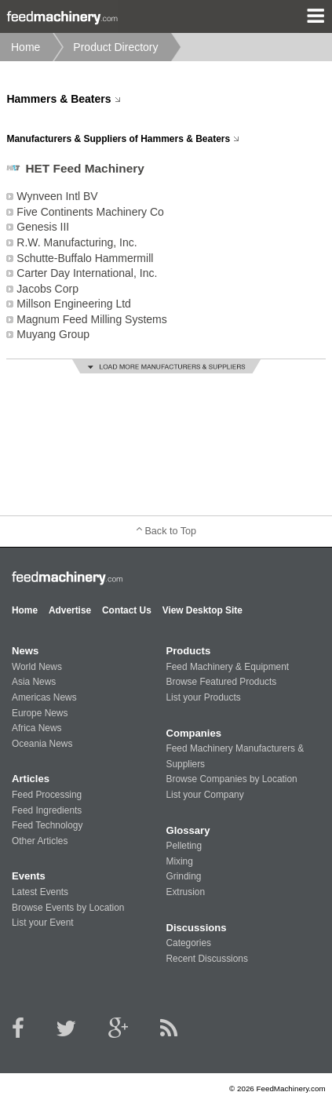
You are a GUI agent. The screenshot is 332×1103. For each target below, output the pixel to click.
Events (29, 876)
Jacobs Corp (47, 288)
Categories (188, 942)
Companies (193, 733)
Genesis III (42, 226)
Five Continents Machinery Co (90, 212)
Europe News (39, 713)
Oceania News (42, 743)
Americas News (44, 697)
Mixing (179, 861)
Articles (30, 778)
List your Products (203, 697)
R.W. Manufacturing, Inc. (76, 242)
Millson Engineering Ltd (73, 303)
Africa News (36, 728)
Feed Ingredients (47, 810)
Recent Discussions (206, 958)
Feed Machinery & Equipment (227, 666)
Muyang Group (52, 334)
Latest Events (40, 891)
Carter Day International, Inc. (86, 273)
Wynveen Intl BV (56, 196)
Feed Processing (47, 794)
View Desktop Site (202, 610)
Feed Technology (47, 825)
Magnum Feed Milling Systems (91, 319)
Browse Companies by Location (231, 779)
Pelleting (184, 845)
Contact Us (126, 610)
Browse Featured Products (221, 681)
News (25, 651)
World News (37, 666)
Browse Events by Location (68, 907)
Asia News (34, 681)
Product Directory (115, 47)
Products (188, 651)
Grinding (183, 876)
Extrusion (185, 891)
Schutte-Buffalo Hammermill (84, 258)
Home (25, 47)
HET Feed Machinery (84, 168)
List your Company (204, 794)
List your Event (43, 922)
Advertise (70, 610)
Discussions (196, 928)
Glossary (188, 830)
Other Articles (39, 840)
